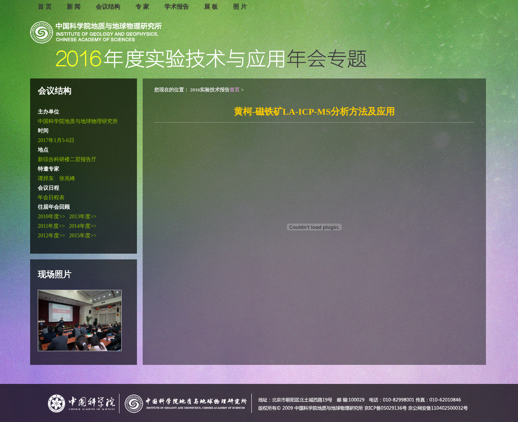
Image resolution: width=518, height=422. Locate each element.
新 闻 (73, 6)
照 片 (240, 6)
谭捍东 (46, 178)
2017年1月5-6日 (56, 140)
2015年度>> (83, 235)
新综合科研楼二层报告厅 (67, 159)
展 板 (211, 6)
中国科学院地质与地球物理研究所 (78, 121)
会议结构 (108, 6)
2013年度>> (83, 216)
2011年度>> (51, 226)
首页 (235, 90)
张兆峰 (67, 178)
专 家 (142, 6)
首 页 (44, 6)
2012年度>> (51, 235)
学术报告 (176, 6)
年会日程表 (51, 197)
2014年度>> (83, 226)
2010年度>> (51, 216)
